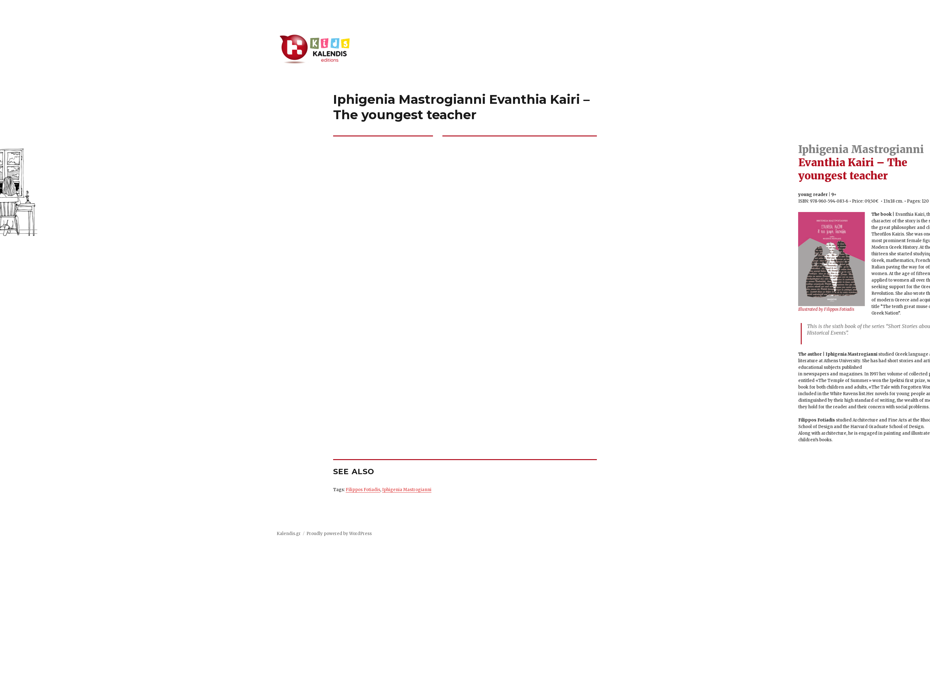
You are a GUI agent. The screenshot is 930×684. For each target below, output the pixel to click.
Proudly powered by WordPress (339, 533)
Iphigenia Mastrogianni (406, 489)
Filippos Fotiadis (363, 489)
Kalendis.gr (289, 533)
